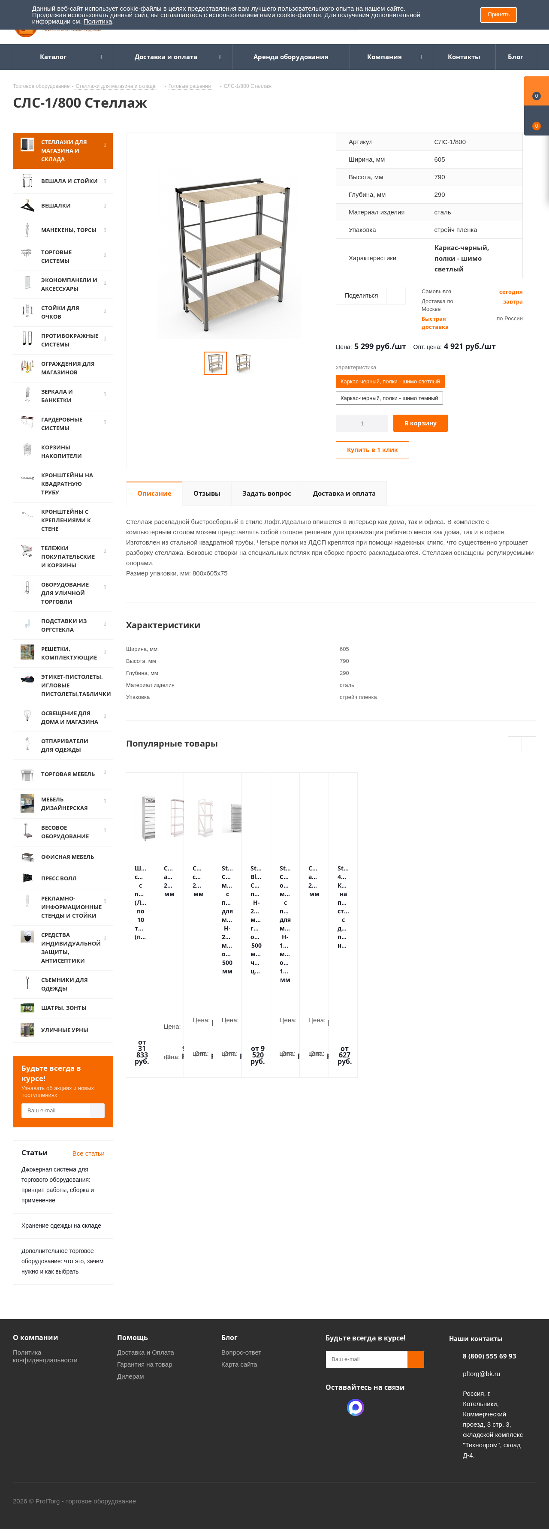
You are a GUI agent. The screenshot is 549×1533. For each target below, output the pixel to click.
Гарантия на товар (144, 1375)
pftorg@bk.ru (481, 1384)
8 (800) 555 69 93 (489, 1366)
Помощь (132, 1348)
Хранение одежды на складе (61, 1236)
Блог (229, 1348)
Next (529, 744)
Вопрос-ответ (241, 1363)
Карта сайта (239, 1375)
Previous (515, 744)
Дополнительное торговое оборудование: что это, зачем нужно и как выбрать (62, 1272)
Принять (499, 14)
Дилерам (130, 1387)
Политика (98, 21)
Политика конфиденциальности (45, 1366)
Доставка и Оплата (145, 1363)
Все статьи (88, 1164)
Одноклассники (334, 1418)
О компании (35, 1348)
